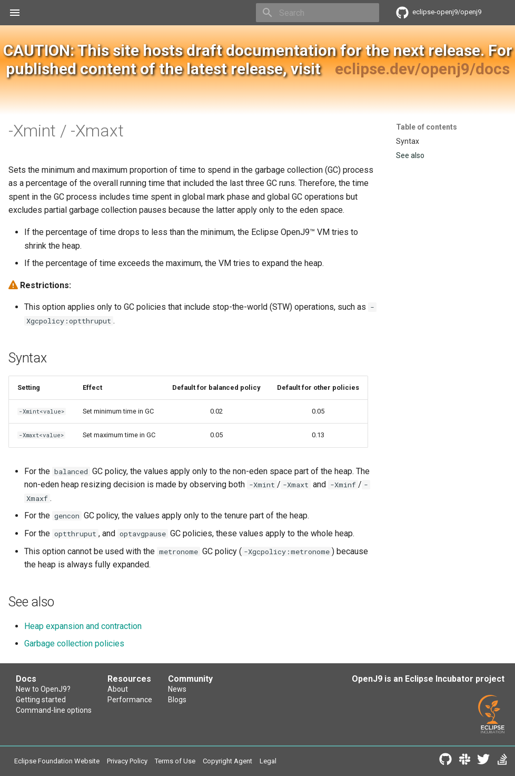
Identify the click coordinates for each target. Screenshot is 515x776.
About (117, 689)
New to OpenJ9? (43, 689)
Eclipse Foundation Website (57, 761)
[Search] (317, 12)
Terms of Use (175, 761)
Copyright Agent (227, 761)
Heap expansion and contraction (83, 626)
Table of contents (426, 127)
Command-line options (54, 710)
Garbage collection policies (74, 644)
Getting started (41, 699)
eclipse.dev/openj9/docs (422, 69)
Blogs (177, 699)
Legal (268, 761)
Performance (129, 699)
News (177, 689)
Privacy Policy (127, 761)
